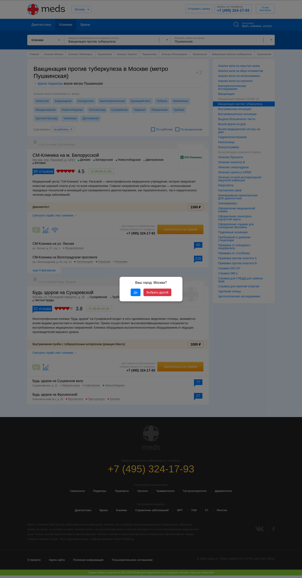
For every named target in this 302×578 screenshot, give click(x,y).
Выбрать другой (157, 292)
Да (135, 292)
